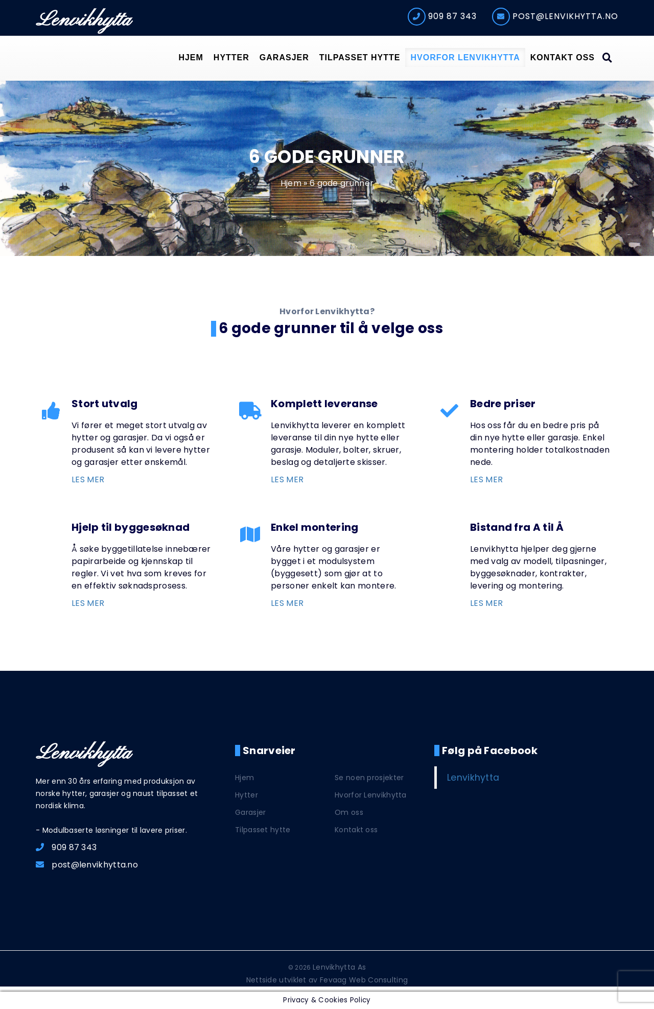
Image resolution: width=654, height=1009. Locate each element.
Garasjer (284, 57)
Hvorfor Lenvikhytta (465, 57)
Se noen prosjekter (369, 777)
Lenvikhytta (83, 20)
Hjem (190, 57)
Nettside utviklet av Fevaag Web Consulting (327, 980)
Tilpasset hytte (360, 57)
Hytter (231, 57)
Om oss (349, 812)
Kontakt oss (562, 57)
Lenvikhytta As (339, 967)
